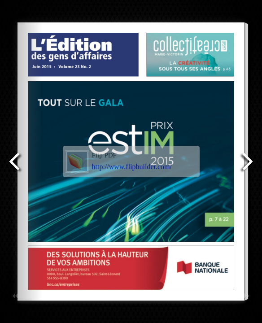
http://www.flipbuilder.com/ (132, 166)
